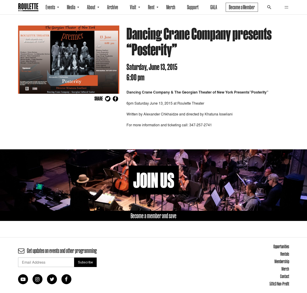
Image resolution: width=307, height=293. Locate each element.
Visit (133, 7)
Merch (170, 7)
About (91, 7)
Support (193, 7)
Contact (284, 276)
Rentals (284, 254)
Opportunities (281, 246)
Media (71, 7)
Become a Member (242, 7)
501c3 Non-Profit (279, 284)
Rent (151, 7)
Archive (112, 7)
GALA (213, 7)
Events (50, 7)
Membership (281, 261)
